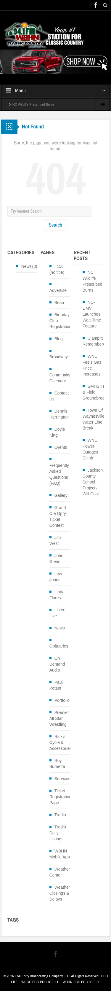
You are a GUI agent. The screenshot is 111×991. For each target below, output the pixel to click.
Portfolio (62, 700)
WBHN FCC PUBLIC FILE (81, 982)
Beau (59, 302)
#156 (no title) (57, 269)
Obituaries (58, 646)
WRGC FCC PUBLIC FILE (40, 982)
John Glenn (56, 558)
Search (55, 225)
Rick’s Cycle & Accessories (60, 742)
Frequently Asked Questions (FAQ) (59, 474)
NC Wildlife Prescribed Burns (33, 104)
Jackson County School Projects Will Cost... (93, 482)
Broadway (58, 356)
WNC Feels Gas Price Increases (92, 365)
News (26, 266)
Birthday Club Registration (60, 320)
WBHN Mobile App (59, 854)
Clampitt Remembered (95, 341)
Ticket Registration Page (60, 796)
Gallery (60, 495)
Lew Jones (55, 576)
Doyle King (57, 432)
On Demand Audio (57, 664)
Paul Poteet (56, 685)
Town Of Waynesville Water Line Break (93, 419)
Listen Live (57, 612)
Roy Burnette (57, 763)
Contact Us (59, 396)
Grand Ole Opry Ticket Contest (57, 516)
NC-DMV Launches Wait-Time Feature (92, 314)
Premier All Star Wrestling (59, 718)
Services (62, 778)
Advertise (58, 290)
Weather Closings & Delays (59, 893)
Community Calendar (59, 378)
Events (60, 447)
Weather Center (59, 872)
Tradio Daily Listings (57, 833)
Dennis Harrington (59, 414)
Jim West (55, 540)
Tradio (60, 814)
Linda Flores (57, 594)
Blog (58, 338)
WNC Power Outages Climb (90, 449)
